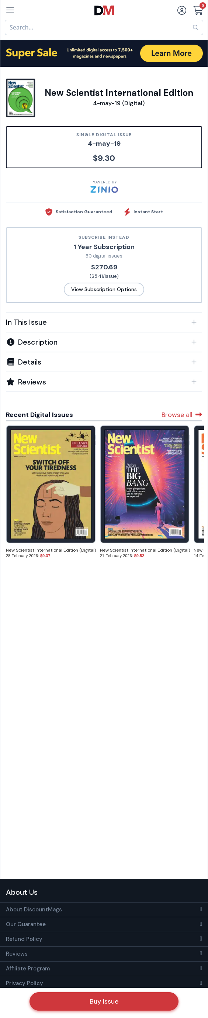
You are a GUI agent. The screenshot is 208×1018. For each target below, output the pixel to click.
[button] (104, 322)
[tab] (104, 322)
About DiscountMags (34, 909)
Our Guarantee (26, 924)
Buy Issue (104, 1001)
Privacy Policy (24, 983)
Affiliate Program (28, 968)
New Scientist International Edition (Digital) (51, 550)
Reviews (17, 953)
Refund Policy (24, 939)
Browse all (182, 414)
